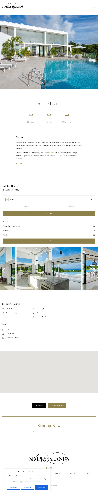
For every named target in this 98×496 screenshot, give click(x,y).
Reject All (27, 487)
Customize (13, 487)
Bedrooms (71, 206)
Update (49, 214)
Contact (88, 474)
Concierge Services (50, 153)
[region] (27, 480)
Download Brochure (57, 405)
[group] (49, 52)
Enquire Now (39, 405)
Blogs (72, 474)
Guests (26, 206)
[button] (94, 54)
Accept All (41, 487)
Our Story (57, 474)
